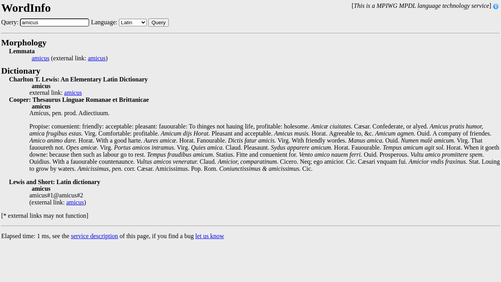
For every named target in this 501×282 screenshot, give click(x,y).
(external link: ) (70, 58)
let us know (209, 236)
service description (94, 236)
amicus (40, 58)
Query (158, 22)
